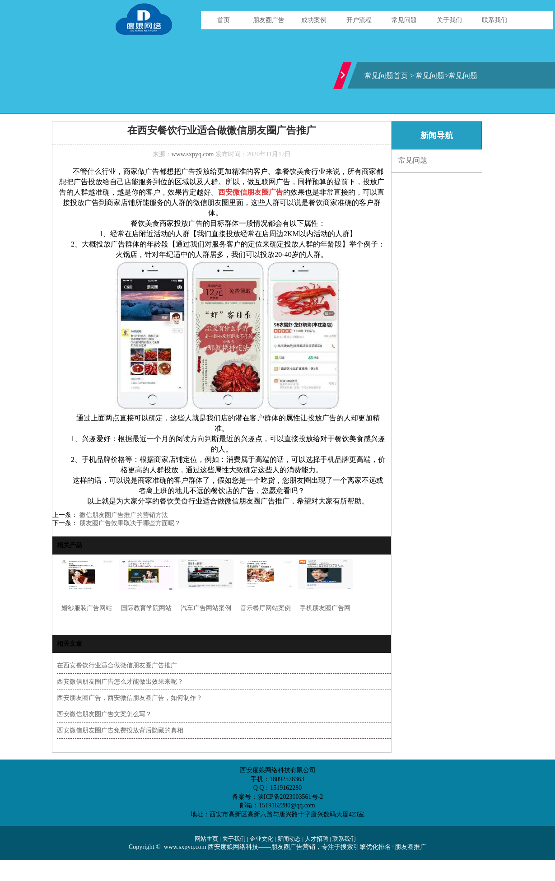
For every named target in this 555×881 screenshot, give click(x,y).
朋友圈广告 (268, 20)
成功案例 (313, 20)
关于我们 (449, 20)
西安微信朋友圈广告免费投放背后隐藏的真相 (120, 730)
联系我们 (494, 20)
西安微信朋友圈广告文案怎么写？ (104, 714)
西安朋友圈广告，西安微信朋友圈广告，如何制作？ (129, 698)
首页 (223, 20)
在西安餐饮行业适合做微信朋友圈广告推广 (117, 665)
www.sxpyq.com (193, 154)
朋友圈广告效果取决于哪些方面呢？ (129, 523)
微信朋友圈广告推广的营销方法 (123, 515)
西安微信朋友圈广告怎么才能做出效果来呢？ (120, 681)
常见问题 (404, 20)
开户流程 (359, 20)
